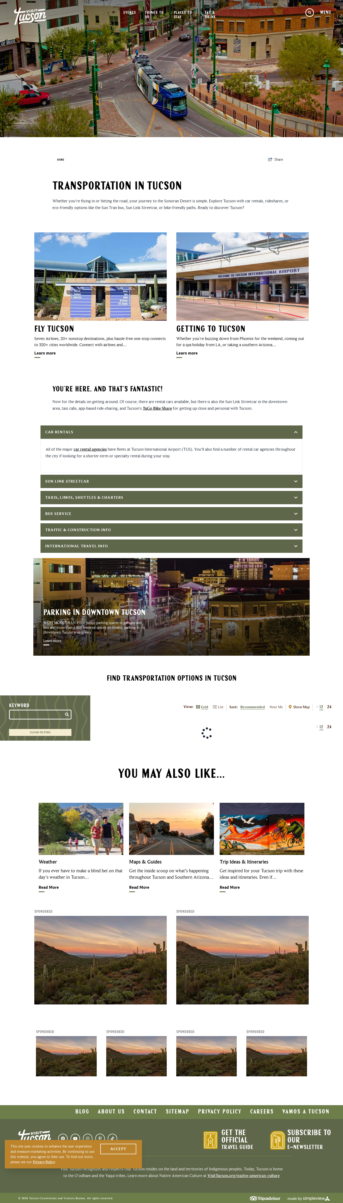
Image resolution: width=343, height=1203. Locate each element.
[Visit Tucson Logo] (30, 16)
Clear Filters (40, 732)
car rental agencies (90, 449)
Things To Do (154, 15)
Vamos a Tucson (306, 1112)
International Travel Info (171, 546)
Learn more (45, 353)
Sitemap (177, 1112)
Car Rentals (171, 432)
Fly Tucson (54, 329)
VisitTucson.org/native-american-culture (243, 1175)
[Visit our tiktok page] (112, 1138)
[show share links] (275, 159)
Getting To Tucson (210, 329)
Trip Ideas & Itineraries (244, 862)
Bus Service (171, 513)
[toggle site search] (309, 12)
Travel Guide (237, 1147)
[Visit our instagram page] (87, 1138)
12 (321, 707)
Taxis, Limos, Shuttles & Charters (171, 497)
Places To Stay (183, 15)
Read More (49, 887)
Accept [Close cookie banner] (118, 1149)
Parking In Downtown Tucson (94, 613)
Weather (48, 862)
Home (61, 160)
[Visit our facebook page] (63, 1138)
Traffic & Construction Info (171, 530)
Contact (145, 1112)
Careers (262, 1112)
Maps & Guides (145, 862)
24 (329, 707)
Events (129, 13)
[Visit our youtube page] (75, 1138)
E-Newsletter (305, 1147)
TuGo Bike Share (157, 408)
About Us (111, 1112)
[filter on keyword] (67, 713)
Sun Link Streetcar (171, 481)
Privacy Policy (220, 1112)
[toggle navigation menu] (325, 12)
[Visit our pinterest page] (100, 1138)
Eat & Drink (210, 15)
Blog (82, 1112)
